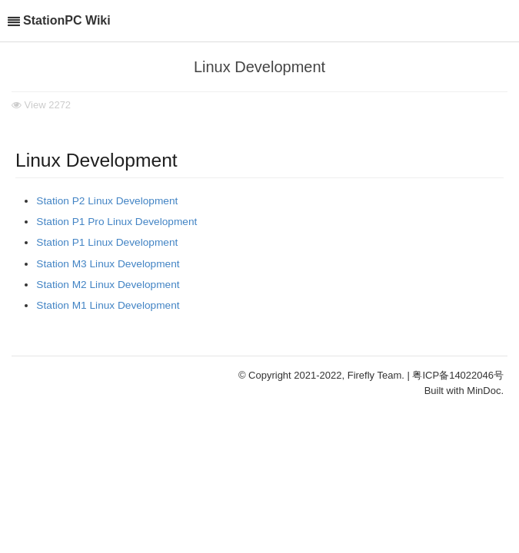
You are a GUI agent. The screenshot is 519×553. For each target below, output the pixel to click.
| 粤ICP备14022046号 (456, 375)
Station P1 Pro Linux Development (116, 221)
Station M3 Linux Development (107, 264)
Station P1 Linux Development (107, 242)
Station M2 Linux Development (107, 284)
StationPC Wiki (67, 20)
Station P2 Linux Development (107, 201)
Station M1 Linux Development (107, 305)
